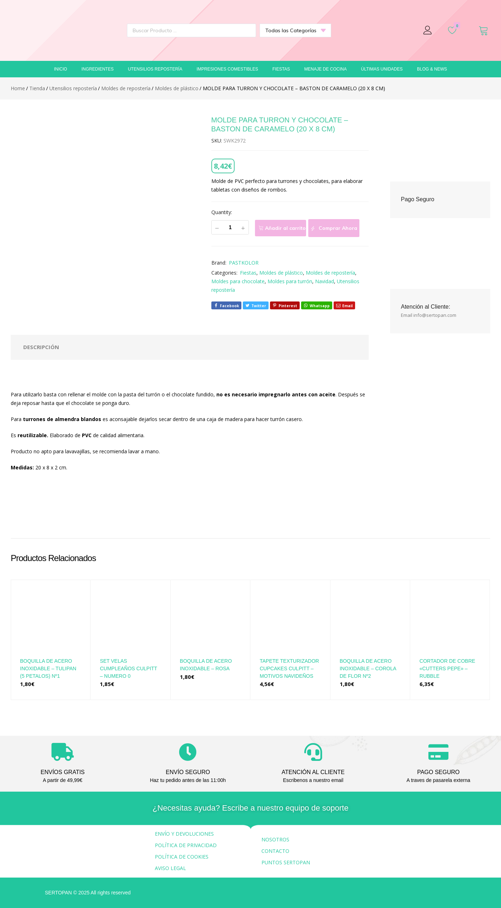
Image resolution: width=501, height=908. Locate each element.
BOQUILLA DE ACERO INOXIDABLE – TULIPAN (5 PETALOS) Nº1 (48, 668)
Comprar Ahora (333, 228)
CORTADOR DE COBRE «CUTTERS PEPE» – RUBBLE (447, 668)
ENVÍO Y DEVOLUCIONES (184, 833)
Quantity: (221, 212)
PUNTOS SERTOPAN (285, 862)
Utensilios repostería (155, 69)
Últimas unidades (382, 69)
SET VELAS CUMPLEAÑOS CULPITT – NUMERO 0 (128, 668)
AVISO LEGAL (170, 868)
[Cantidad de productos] (230, 227)
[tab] (41, 347)
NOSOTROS (275, 839)
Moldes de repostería (330, 272)
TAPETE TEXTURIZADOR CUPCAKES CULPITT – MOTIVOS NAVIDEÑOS (289, 668)
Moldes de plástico (281, 272)
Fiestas (281, 69)
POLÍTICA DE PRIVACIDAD (186, 845)
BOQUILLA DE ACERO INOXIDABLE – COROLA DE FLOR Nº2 (368, 668)
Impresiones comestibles (227, 69)
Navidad (324, 281)
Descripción (41, 347)
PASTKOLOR (244, 262)
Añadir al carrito (285, 228)
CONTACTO (275, 850)
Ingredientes (98, 69)
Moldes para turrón (289, 281)
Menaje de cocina (325, 69)
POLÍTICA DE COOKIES (181, 856)
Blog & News (432, 69)
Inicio (60, 69)
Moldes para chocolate (238, 281)
